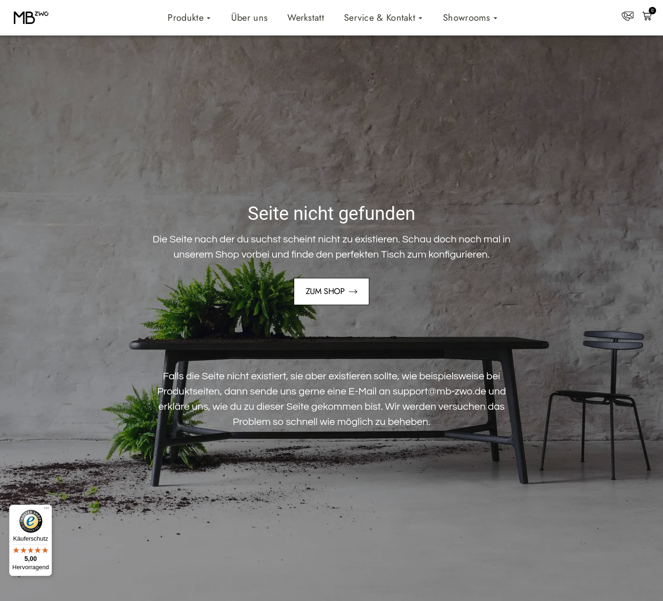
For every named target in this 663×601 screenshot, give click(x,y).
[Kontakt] (628, 16)
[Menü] (46, 510)
